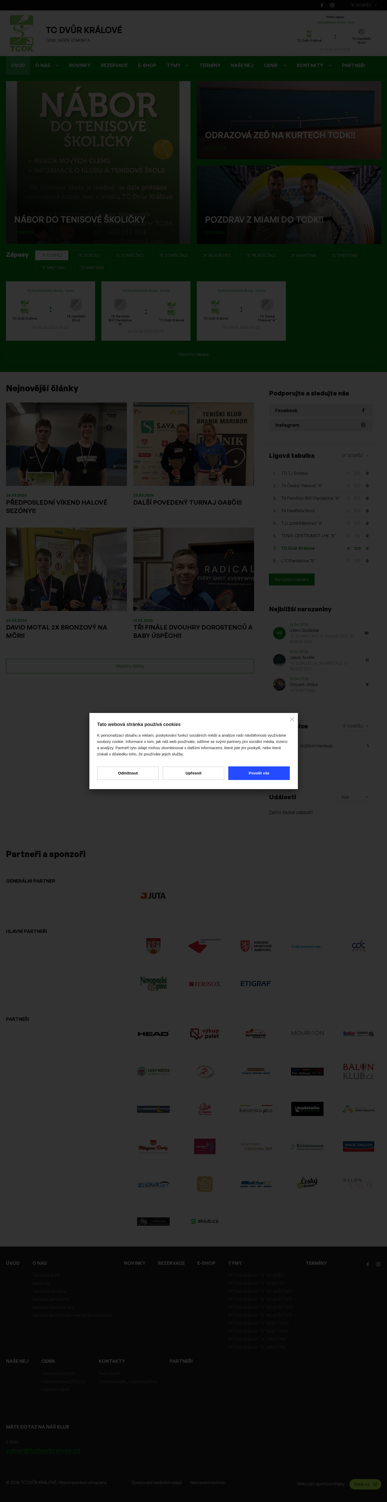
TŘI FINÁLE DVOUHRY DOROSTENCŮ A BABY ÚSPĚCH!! (193, 631)
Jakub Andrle (302, 657)
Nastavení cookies (207, 1482)
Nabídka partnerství (50, 1299)
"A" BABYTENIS (303, 255)
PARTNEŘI (353, 65)
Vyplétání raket (55, 1389)
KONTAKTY (314, 65)
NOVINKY (79, 65)
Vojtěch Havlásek (316, 745)
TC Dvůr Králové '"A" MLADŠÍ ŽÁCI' (260, 1307)
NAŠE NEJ (242, 65)
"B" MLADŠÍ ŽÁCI (261, 255)
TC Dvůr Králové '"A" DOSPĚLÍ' (256, 1275)
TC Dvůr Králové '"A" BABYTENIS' (259, 1323)
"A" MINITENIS (53, 267)
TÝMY (178, 65)
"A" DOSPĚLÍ (363, 5)
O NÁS (47, 65)
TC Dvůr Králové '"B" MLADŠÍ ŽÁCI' (260, 1315)
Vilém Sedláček (304, 630)
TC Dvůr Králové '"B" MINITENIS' (258, 1347)
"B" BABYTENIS (344, 255)
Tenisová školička (49, 1291)
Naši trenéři (109, 1373)
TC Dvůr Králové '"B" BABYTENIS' (259, 1331)
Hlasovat (283, 766)
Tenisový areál (45, 1275)
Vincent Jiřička (304, 684)
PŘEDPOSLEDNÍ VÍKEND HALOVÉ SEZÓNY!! (56, 506)
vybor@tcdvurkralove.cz (43, 1450)
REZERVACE (114, 65)
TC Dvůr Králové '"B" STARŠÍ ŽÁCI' (260, 1299)
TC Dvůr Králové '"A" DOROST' (257, 1283)
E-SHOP (147, 65)
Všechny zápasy (193, 354)
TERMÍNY (209, 65)
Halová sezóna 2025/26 (63, 1381)
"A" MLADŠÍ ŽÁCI (216, 255)
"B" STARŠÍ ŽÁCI (173, 255)
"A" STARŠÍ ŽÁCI (130, 255)
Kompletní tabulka (292, 579)
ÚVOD (18, 65)
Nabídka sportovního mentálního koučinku (72, 1315)
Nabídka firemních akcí (53, 1307)
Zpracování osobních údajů (156, 1482)
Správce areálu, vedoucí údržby (128, 1381)
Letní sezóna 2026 (58, 1373)
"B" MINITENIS (92, 267)
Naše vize (41, 1283)
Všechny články (129, 666)
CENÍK (275, 65)
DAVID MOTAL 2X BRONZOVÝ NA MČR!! (56, 631)
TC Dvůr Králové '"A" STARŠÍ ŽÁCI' (260, 1291)
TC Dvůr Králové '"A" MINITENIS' (258, 1339)
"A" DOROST (89, 255)
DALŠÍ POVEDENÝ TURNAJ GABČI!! (187, 502)
